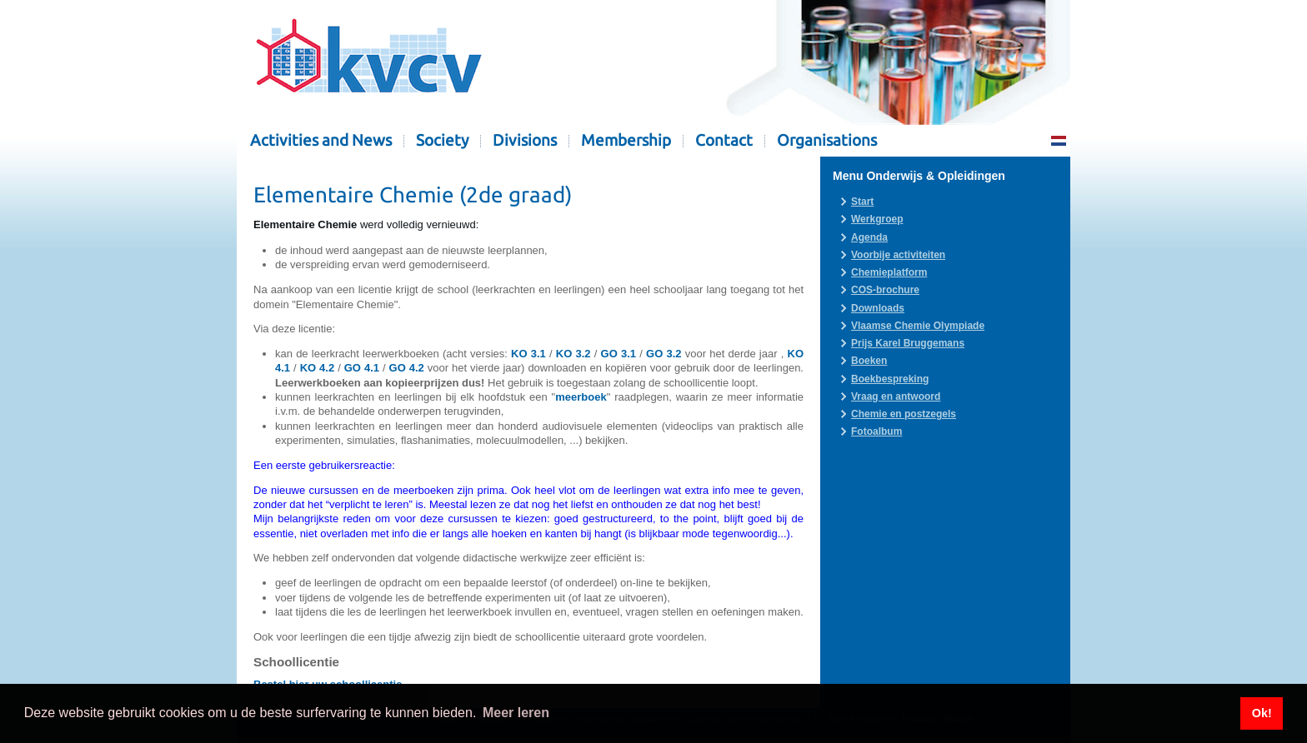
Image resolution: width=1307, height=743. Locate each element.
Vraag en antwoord (895, 396)
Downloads (877, 308)
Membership (626, 140)
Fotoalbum (876, 431)
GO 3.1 (618, 353)
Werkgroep (877, 219)
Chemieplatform (889, 272)
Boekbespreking (890, 379)
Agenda (869, 237)
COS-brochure (885, 290)
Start (862, 201)
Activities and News (321, 140)
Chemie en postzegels (903, 414)
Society (442, 140)
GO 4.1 (361, 368)
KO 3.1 (528, 353)
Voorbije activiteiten (898, 255)
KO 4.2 (317, 368)
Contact (724, 140)
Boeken (869, 361)
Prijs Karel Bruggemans (907, 343)
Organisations (827, 140)
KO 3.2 (573, 353)
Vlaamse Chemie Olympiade (917, 326)
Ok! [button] (1262, 713)
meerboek (580, 397)
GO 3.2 (663, 353)
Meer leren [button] (516, 713)
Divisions (525, 140)
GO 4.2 (406, 368)
